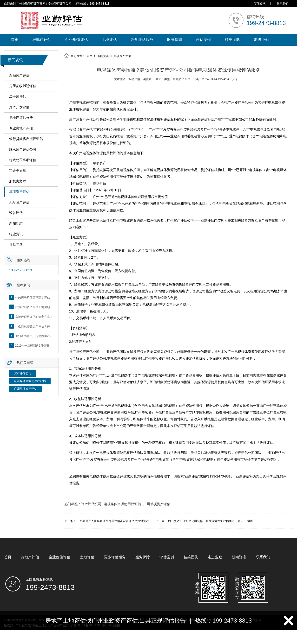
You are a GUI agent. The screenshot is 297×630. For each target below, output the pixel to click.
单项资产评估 (19, 192)
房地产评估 (41, 40)
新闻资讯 (259, 3)
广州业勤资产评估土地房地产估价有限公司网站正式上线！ (52, 307)
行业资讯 (16, 234)
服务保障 (174, 40)
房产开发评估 (19, 107)
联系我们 (282, 3)
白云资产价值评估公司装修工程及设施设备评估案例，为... (205, 521)
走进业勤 (261, 40)
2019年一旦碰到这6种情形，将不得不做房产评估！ (48, 345)
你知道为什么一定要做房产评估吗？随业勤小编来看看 (50, 335)
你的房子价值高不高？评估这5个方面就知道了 (45, 297)
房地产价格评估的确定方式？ (34, 316)
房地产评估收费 (21, 118)
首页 (15, 40)
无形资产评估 (19, 202)
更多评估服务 (141, 40)
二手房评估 (17, 96)
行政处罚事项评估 (22, 160)
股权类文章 (17, 181)
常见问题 (16, 245)
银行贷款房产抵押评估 (26, 139)
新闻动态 (16, 223)
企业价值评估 (76, 40)
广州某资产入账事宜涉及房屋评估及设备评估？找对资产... (114, 521)
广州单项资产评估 (25, 388)
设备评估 (16, 213)
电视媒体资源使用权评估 (30, 381)
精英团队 (232, 40)
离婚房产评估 (19, 75)
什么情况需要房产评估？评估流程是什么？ (42, 326)
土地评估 (109, 40)
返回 (250, 521)
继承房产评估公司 (22, 149)
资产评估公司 (22, 373)
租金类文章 (17, 170)
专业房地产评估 (21, 128)
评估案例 (203, 40)
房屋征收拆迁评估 (22, 86)
